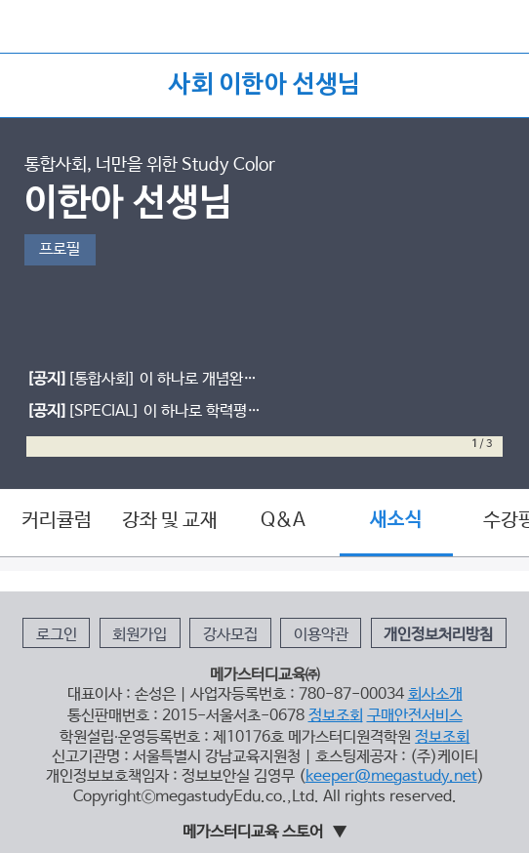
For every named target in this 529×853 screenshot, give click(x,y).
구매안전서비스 (415, 716)
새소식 (396, 520)
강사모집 (230, 635)
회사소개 (435, 694)
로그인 (56, 635)
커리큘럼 (56, 520)
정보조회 (335, 716)
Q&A (283, 520)
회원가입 (139, 635)
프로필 (59, 249)
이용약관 (321, 635)
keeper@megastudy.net (391, 776)
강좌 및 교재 (170, 520)
